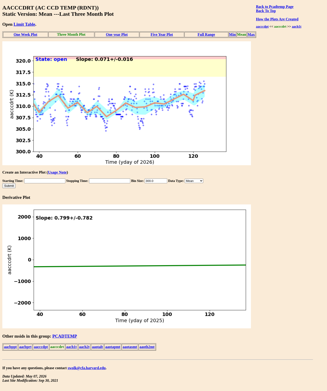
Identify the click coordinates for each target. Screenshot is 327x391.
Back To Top (266, 11)
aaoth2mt (146, 347)
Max (251, 34)
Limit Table (24, 24)
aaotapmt (112, 347)
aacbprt (25, 347)
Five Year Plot (162, 34)
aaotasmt (130, 347)
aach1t (296, 26)
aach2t (84, 347)
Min (232, 34)
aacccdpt (262, 26)
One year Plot (117, 34)
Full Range (206, 34)
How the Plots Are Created (277, 19)
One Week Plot (25, 34)
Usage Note (57, 172)
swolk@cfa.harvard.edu (87, 368)
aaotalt (97, 347)
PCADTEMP (64, 336)
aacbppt (10, 347)
